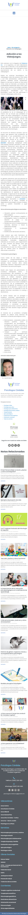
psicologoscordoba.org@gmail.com (14, 794)
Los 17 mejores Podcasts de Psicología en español (14, 529)
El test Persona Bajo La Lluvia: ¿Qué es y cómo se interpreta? (14, 471)
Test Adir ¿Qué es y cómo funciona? (13, 558)
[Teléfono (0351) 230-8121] (14, 778)
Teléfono (14, 435)
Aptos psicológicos (8, 413)
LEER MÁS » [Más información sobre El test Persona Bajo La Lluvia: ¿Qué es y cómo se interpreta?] (3, 481)
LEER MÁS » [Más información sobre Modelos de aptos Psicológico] (3, 694)
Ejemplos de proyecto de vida (11, 500)
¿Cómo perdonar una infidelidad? (12, 743)
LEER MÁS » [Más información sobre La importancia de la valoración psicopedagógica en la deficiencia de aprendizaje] (3, 601)
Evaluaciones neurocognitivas (11, 415)
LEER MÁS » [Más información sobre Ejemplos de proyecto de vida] (3, 509)
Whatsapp (14, 427)
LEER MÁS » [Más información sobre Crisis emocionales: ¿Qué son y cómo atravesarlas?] (3, 632)
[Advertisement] (14, 32)
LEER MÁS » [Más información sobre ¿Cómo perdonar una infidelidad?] (3, 753)
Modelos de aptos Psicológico (11, 683)
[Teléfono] (14, 432)
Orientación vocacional (9, 417)
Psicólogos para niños (9, 407)
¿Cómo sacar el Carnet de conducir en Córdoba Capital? (13, 714)
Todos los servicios (8, 419)
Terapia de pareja (8, 412)
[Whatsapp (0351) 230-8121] (14, 784)
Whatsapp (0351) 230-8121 (14, 786)
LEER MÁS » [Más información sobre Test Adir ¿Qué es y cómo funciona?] (3, 569)
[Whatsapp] (14, 424)
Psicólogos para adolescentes (11, 408)
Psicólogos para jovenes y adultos (11, 410)
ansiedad (22, 199)
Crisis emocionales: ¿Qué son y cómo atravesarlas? (13, 621)
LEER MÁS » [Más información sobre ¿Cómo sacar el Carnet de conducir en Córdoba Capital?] (3, 724)
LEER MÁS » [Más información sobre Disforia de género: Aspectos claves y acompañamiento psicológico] (3, 664)
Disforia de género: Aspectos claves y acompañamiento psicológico (14, 652)
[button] (14, 13)
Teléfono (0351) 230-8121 (14, 780)
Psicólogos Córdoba (14, 390)
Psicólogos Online (8, 405)
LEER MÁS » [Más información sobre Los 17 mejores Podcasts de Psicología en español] (3, 539)
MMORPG (4, 143)
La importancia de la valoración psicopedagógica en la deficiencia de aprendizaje (14, 590)
